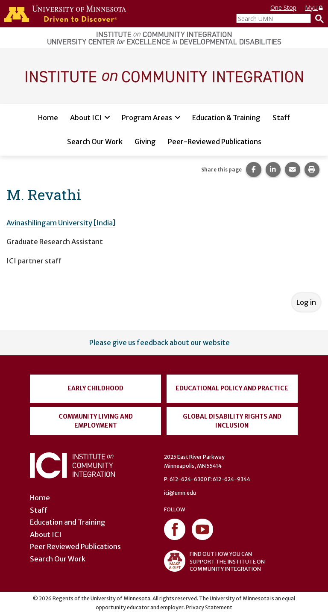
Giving (145, 141)
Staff (281, 117)
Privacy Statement (209, 607)
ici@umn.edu (180, 493)
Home (48, 117)
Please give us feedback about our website (159, 342)
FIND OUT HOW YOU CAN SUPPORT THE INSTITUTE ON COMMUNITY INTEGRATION (214, 561)
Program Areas (147, 117)
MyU (314, 7)
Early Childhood (95, 388)
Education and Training (67, 522)
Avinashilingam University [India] (60, 222)
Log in (306, 302)
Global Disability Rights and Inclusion (232, 421)
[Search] (317, 18)
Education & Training (226, 117)
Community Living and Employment (96, 421)
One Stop (283, 7)
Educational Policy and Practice (232, 388)
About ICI (86, 117)
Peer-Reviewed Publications (214, 141)
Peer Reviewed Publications (75, 546)
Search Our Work (95, 141)
